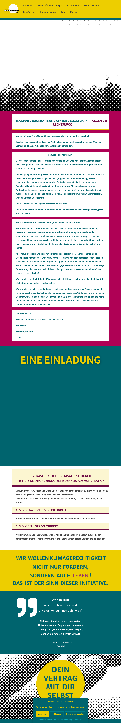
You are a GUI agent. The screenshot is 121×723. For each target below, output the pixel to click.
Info (63, 12)
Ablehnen (57, 714)
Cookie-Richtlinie (45, 719)
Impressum (78, 719)
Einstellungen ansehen (75, 714)
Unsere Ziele (71, 6)
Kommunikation (48, 12)
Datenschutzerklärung (63, 719)
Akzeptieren (42, 714)
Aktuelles (27, 6)
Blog (58, 6)
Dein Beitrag (29, 12)
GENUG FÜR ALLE (45, 6)
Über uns (74, 12)
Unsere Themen (90, 6)
